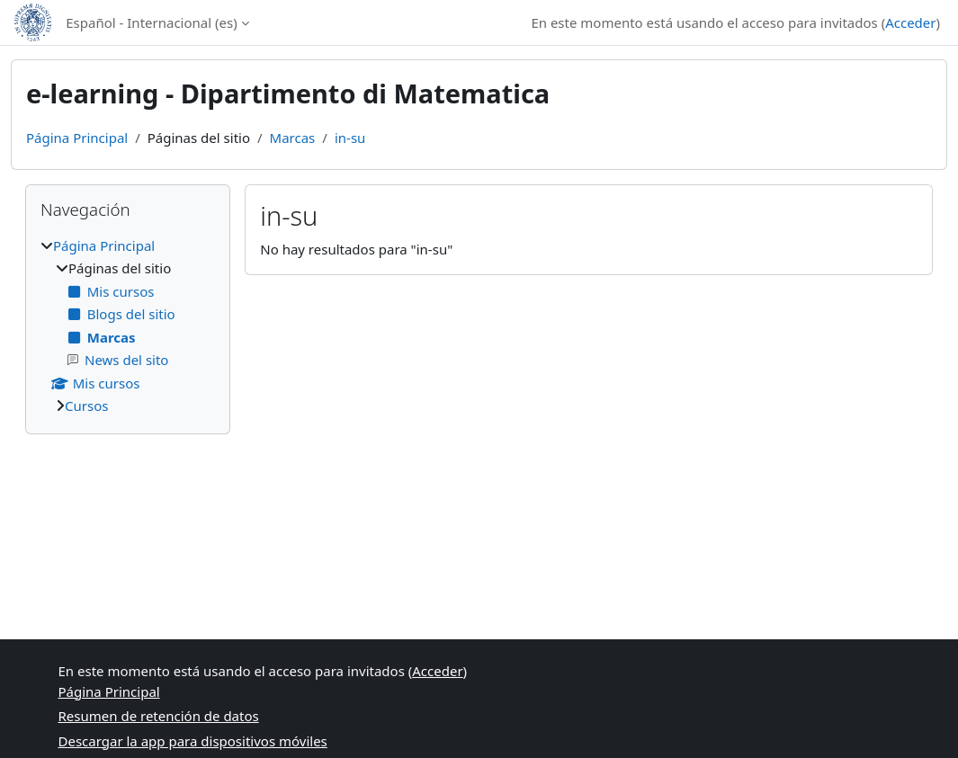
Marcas (293, 138)
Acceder (910, 22)
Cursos (86, 406)
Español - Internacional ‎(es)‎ (151, 22)
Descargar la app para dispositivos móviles (192, 741)
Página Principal (77, 138)
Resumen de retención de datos (158, 716)
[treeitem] (127, 326)
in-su (350, 138)
